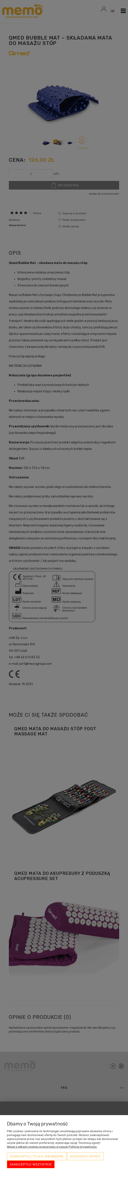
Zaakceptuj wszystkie (31, 1164)
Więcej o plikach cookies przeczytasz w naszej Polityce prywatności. (52, 1147)
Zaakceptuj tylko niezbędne (37, 1156)
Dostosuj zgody (85, 1156)
